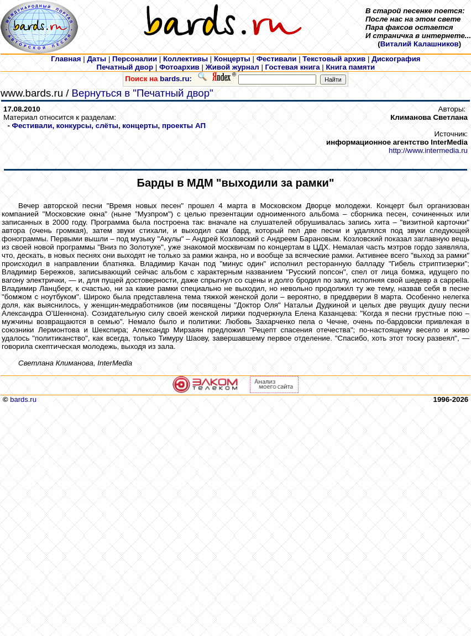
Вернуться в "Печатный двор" (142, 93)
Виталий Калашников (419, 44)
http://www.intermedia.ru (428, 150)
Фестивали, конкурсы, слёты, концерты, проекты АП (109, 125)
